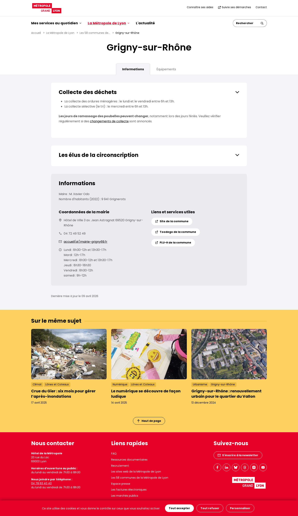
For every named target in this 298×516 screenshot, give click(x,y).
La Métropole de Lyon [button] (108, 23)
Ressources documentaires (129, 459)
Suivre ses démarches (234, 7)
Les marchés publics (124, 496)
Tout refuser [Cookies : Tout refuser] (210, 508)
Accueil (36, 33)
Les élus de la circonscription (98, 155)
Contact (261, 7)
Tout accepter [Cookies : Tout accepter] (179, 508)
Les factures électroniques (129, 490)
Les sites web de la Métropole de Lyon (136, 471)
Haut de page (149, 421)
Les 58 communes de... (95, 33)
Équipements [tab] (166, 69)
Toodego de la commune (175, 232)
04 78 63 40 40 (41, 483)
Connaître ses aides (200, 7)
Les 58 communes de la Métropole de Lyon (139, 478)
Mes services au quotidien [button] (56, 23)
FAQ (114, 453)
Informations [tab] (133, 69)
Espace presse (120, 484)
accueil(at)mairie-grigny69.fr (85, 241)
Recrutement (120, 466)
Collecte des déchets (88, 92)
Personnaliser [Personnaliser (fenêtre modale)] (240, 508)
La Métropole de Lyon (60, 33)
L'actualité (145, 23)
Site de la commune (172, 221)
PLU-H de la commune (173, 242)
